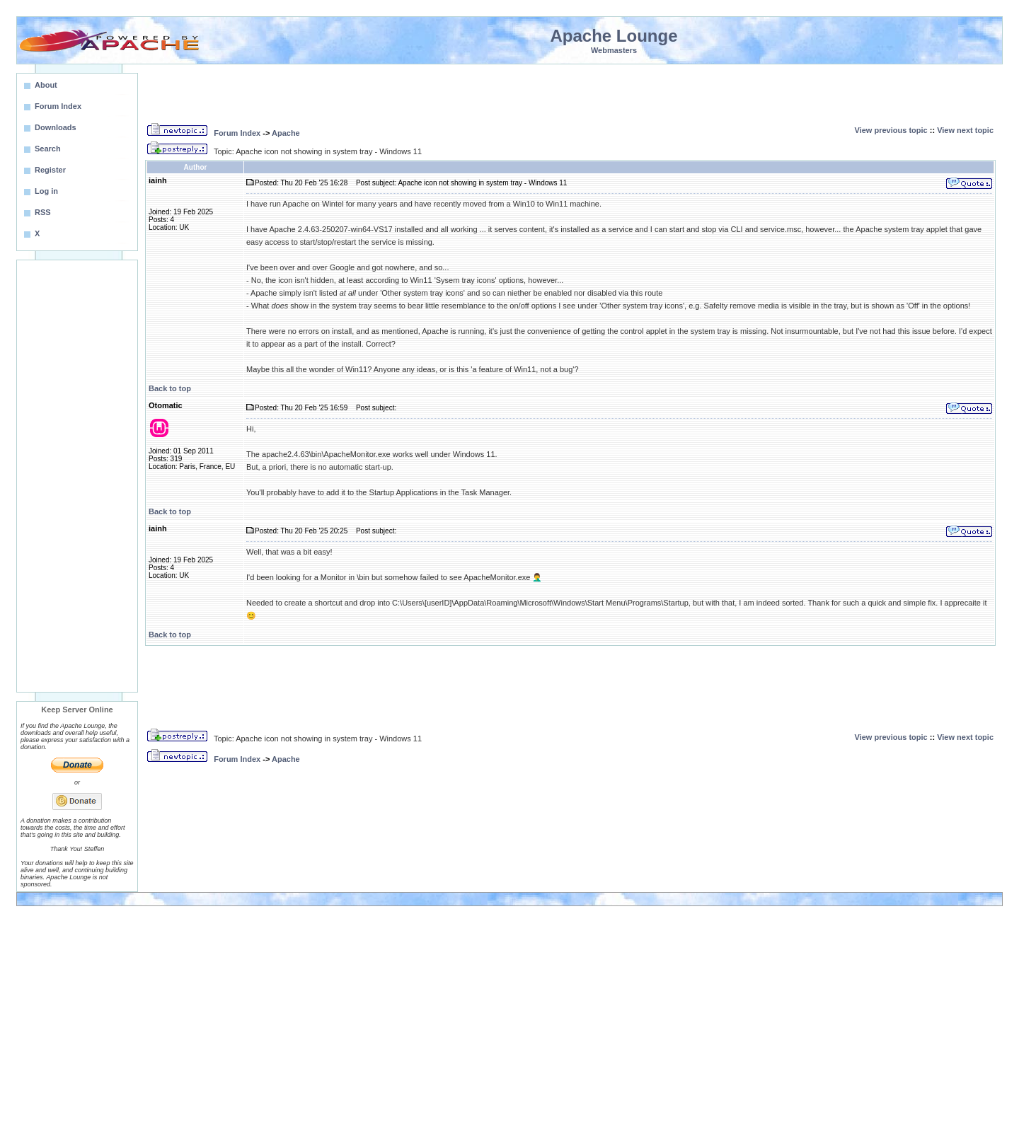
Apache (286, 133)
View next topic (965, 130)
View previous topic (891, 130)
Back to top (170, 388)
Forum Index (237, 133)
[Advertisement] (77, 476)
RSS (43, 212)
